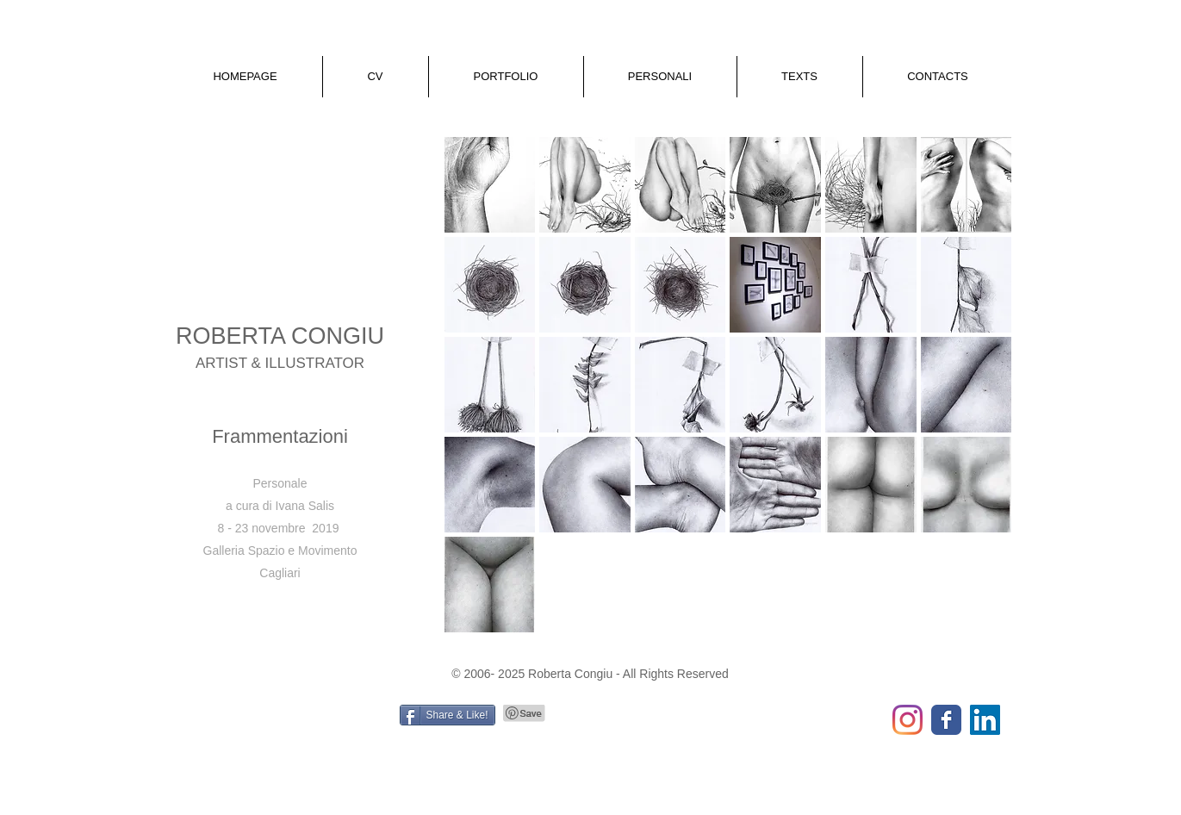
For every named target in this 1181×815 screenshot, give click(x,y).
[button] (375, 76)
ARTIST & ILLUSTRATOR (280, 363)
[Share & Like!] (447, 715)
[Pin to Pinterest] (524, 713)
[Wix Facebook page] (946, 720)
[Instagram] (907, 720)
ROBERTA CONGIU (280, 336)
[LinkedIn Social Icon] (985, 720)
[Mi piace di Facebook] (276, 722)
